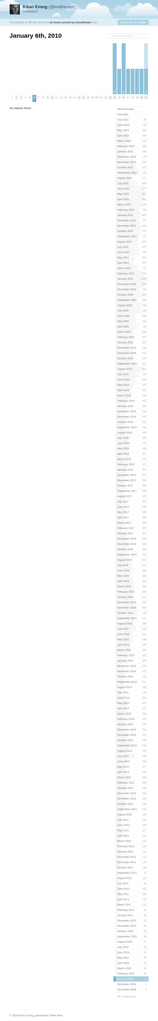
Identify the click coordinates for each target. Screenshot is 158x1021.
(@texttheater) (49, 6)
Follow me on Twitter (133, 22)
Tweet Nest (56, 1015)
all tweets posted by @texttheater (71, 22)
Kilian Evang (26, 1015)
